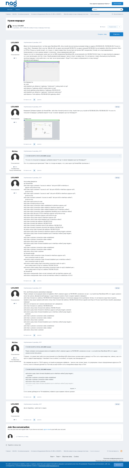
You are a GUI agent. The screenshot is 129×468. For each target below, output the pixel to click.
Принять (118, 465)
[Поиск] (100, 9)
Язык (52, 456)
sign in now (46, 429)
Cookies (76, 456)
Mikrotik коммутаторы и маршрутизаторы (37, 27)
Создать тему (102, 34)
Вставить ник (27, 99)
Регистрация (117, 3)
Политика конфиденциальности (113, 458)
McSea (15, 151)
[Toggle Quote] (26, 156)
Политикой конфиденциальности (48, 465)
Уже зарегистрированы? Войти (100, 3)
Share (102, 26)
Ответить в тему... (22, 436)
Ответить (116, 34)
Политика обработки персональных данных (109, 461)
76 (15, 58)
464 (15, 167)
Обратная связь (67, 456)
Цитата (39, 99)
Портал (18, 9)
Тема (58, 456)
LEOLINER (20, 26)
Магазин (9, 9)
